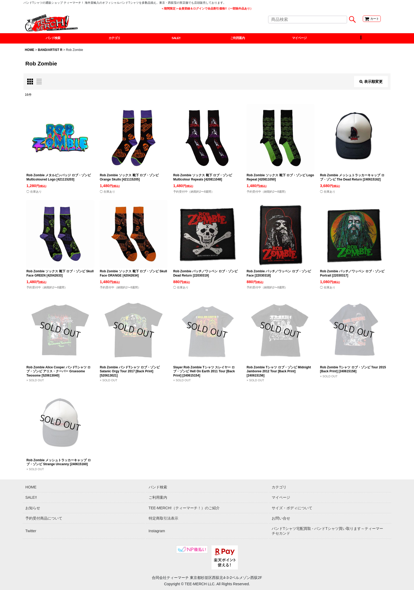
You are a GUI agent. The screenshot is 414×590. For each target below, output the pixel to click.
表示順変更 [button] (371, 83)
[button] (361, 39)
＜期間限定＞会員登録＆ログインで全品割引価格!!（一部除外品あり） (207, 8)
